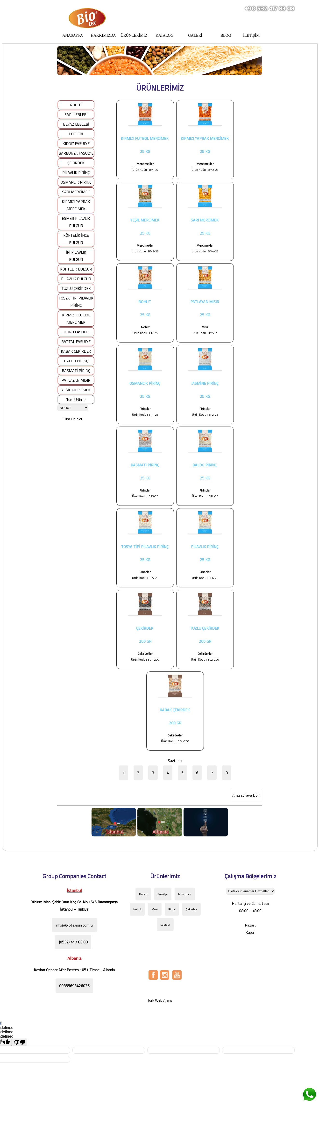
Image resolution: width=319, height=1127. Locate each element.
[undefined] (19, 1042)
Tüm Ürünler (76, 399)
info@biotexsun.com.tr (74, 925)
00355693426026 (74, 985)
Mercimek (184, 894)
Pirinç (171, 909)
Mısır (155, 909)
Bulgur (143, 894)
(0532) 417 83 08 (73, 942)
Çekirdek (191, 909)
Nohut (137, 909)
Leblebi (165, 924)
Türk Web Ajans (159, 1000)
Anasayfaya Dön (246, 795)
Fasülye (163, 894)
